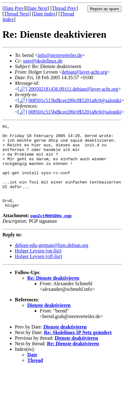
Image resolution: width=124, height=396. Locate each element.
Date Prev (14, 8)
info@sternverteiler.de (60, 55)
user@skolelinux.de (42, 60)
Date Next (37, 8)
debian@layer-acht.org (84, 72)
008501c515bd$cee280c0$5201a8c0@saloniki (75, 100)
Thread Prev (64, 8)
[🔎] (22, 89)
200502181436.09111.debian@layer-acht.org (73, 89)
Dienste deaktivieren (49, 322)
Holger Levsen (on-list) (38, 267)
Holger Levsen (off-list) (38, 273)
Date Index (44, 13)
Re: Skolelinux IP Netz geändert (78, 349)
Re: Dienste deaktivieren (53, 294)
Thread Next (16, 13)
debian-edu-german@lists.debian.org (51, 262)
